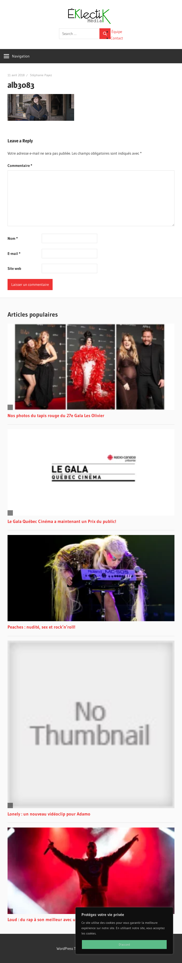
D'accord (124, 945)
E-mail (14, 253)
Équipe (116, 31)
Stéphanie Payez (41, 75)
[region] (124, 930)
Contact (117, 38)
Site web (14, 268)
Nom (13, 238)
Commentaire (20, 165)
